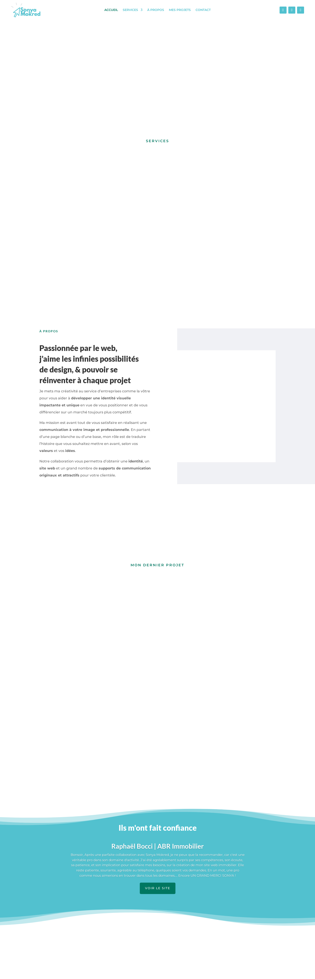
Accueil (111, 10)
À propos (155, 10)
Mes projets (180, 10)
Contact (203, 10)
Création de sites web (143, 936)
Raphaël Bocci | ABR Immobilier (157, 756)
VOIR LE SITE (157, 798)
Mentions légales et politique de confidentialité (158, 973)
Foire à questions (222, 930)
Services (130, 10)
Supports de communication (148, 930)
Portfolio (49, 943)
